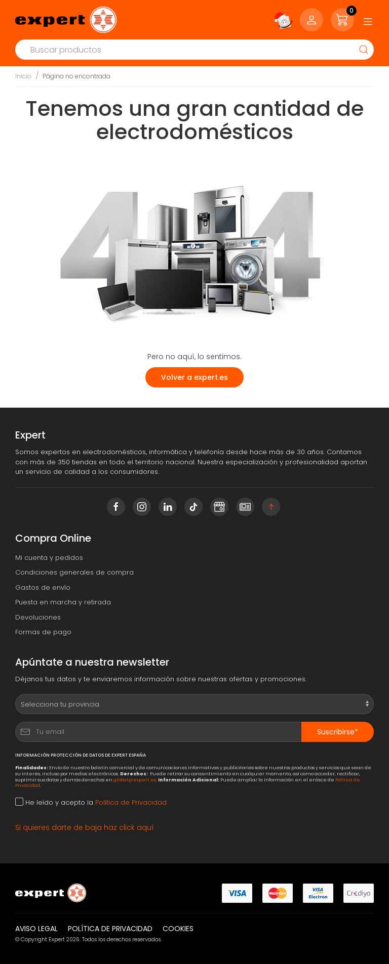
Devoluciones (38, 617)
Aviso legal (36, 929)
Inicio (23, 76)
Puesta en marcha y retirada (63, 602)
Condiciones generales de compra (74, 572)
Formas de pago (43, 632)
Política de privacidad (110, 929)
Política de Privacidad (131, 802)
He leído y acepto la (91, 802)
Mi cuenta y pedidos (49, 557)
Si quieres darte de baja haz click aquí (84, 827)
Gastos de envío (42, 587)
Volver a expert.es (194, 377)
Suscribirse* (337, 732)
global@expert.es (134, 779)
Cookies (178, 929)
